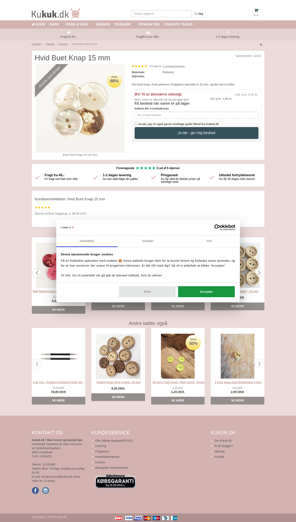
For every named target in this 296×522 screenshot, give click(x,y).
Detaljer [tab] (148, 241)
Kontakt (219, 456)
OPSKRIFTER (148, 24)
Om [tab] (209, 241)
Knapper (63, 44)
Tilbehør (49, 44)
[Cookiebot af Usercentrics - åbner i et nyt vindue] (217, 227)
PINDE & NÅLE (77, 24)
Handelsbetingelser (107, 456)
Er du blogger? (223, 446)
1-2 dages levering (227, 36)
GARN (54, 24)
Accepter (206, 291)
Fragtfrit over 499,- (148, 36)
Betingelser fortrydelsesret (111, 467)
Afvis (147, 291)
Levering (100, 446)
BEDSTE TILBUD (178, 24)
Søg (198, 13)
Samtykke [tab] (87, 241)
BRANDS (102, 24)
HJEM (38, 24)
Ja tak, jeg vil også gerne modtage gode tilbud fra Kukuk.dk (177, 124)
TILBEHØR (122, 24)
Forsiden (36, 44)
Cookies (100, 462)
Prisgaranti (102, 451)
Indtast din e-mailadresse (152, 108)
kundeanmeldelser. (174, 66)
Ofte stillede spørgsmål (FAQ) (114, 440)
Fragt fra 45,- (68, 36)
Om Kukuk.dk (223, 440)
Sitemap (219, 451)
